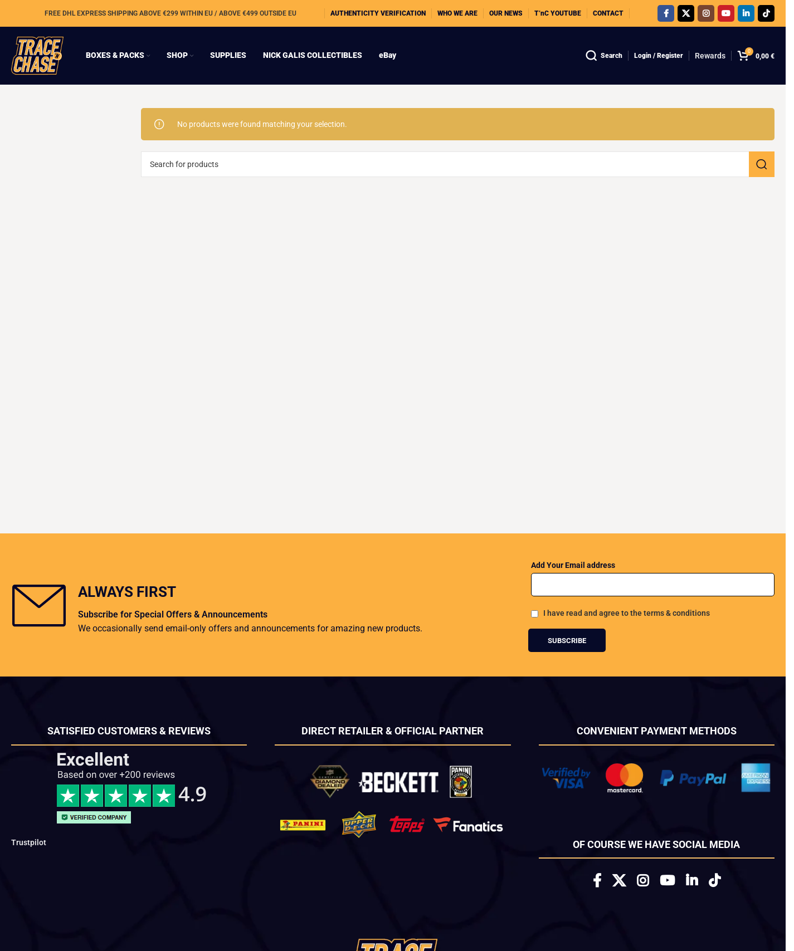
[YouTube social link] (726, 13)
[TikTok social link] (766, 13)
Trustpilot (28, 842)
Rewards (710, 55)
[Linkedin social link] (746, 13)
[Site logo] (37, 55)
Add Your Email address (573, 565)
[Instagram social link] (706, 13)
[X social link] (686, 13)
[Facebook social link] (665, 13)
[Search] (604, 56)
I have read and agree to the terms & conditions (626, 613)
